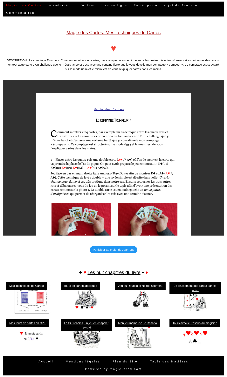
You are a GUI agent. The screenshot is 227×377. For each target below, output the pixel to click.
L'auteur (87, 5)
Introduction (60, 5)
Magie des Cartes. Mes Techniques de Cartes (113, 32)
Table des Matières (169, 361)
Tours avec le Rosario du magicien (195, 323)
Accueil (45, 361)
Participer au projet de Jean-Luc (167, 5)
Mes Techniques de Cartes (26, 285)
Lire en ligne (114, 5)
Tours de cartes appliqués (80, 285)
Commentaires (20, 12)
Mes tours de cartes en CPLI (27, 323)
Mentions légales (83, 361)
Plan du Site (125, 361)
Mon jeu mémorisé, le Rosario (137, 323)
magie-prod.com (126, 369)
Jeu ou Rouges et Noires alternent (140, 285)
